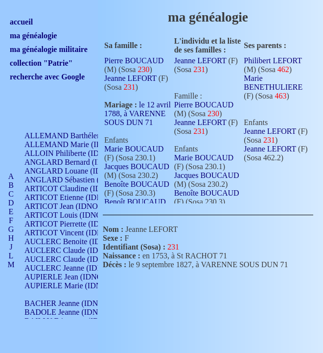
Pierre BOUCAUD (133, 60)
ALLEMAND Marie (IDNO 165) (77, 144)
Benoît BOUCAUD (135, 202)
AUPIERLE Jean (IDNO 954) (71, 277)
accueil (21, 22)
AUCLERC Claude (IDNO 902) (75, 250)
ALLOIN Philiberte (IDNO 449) (75, 153)
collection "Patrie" (41, 63)
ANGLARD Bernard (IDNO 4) (73, 162)
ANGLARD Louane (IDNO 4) (72, 171)
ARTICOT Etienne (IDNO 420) (74, 197)
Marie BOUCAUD (133, 149)
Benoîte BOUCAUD (136, 184)
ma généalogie (33, 35)
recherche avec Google (47, 77)
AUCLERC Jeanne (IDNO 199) (74, 268)
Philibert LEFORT (272, 60)
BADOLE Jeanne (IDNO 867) (72, 312)
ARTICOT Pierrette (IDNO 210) (75, 224)
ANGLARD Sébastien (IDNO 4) (75, 180)
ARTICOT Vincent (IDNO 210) (74, 232)
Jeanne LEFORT (130, 78)
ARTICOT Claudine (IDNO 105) (76, 188)
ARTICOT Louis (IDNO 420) (71, 215)
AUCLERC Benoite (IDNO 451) (76, 241)
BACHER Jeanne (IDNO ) (66, 303)
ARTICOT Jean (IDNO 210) (69, 206)
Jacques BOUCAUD (136, 166)
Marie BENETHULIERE (273, 82)
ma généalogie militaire (49, 49)
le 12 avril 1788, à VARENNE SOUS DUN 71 (137, 113)
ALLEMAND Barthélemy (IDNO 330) (85, 135)
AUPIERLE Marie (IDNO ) (68, 285)
